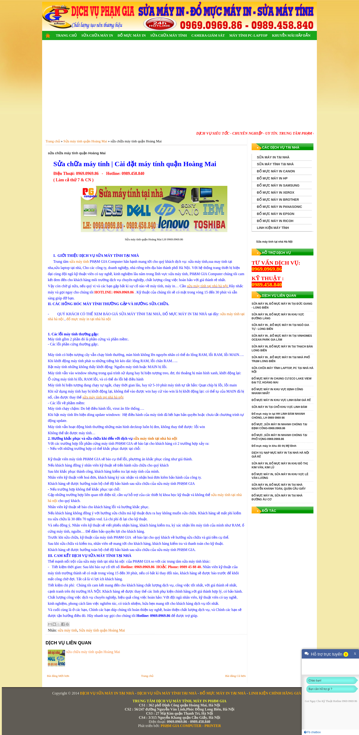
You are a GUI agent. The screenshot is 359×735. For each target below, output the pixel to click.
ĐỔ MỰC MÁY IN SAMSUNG (278, 185)
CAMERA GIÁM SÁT (208, 35)
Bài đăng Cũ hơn (235, 676)
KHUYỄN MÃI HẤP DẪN (291, 35)
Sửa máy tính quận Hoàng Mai (102, 630)
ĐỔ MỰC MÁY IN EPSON (275, 214)
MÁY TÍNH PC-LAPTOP (248, 35)
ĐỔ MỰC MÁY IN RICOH (275, 221)
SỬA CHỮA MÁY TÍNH (168, 35)
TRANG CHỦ (66, 35)
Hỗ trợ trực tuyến (326, 654)
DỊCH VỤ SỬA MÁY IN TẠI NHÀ (107, 693)
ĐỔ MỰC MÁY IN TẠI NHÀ (223, 693)
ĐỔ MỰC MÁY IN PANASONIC (279, 207)
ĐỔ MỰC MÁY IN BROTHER (278, 199)
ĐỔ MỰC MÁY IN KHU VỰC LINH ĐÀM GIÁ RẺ (281, 400)
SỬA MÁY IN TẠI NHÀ (273, 157)
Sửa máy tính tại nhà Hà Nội (274, 241)
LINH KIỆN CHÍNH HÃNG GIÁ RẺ (278, 693)
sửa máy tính (79, 261)
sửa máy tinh (67, 630)
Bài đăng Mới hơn (58, 676)
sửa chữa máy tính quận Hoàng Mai (93, 652)
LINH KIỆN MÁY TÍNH (273, 228)
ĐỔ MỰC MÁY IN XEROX (275, 192)
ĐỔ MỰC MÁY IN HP (272, 178)
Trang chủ (147, 676)
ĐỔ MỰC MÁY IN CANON (276, 171)
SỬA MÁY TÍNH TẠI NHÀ (275, 164)
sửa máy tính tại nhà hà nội (208, 286)
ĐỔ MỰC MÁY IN (131, 35)
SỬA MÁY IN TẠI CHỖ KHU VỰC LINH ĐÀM (279, 407)
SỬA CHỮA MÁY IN (97, 35)
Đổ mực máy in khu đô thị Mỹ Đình (274, 446)
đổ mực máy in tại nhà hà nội (88, 319)
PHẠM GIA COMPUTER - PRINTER (191, 726)
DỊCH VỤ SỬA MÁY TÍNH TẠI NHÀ (167, 693)
